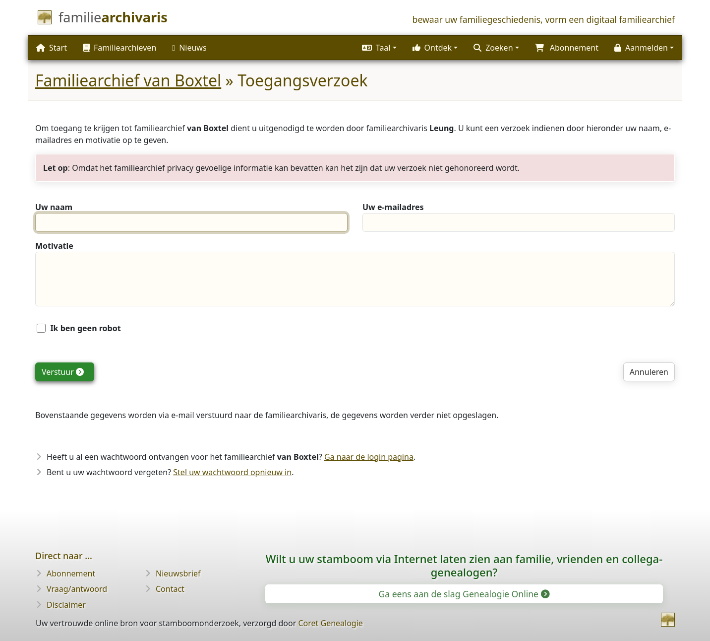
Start (51, 47)
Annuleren (649, 371)
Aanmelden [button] (641, 47)
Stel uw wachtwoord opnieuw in (232, 472)
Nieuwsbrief (178, 573)
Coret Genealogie (330, 623)
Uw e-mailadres (392, 207)
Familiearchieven (119, 47)
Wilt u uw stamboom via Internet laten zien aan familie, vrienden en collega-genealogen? (464, 565)
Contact (170, 588)
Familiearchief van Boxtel (128, 80)
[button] (379, 48)
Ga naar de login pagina (369, 456)
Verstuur (63, 371)
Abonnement (71, 573)
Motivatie (54, 245)
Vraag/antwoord (77, 588)
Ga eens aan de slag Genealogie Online (463, 594)
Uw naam (53, 207)
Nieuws (189, 47)
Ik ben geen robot (85, 328)
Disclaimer (66, 604)
